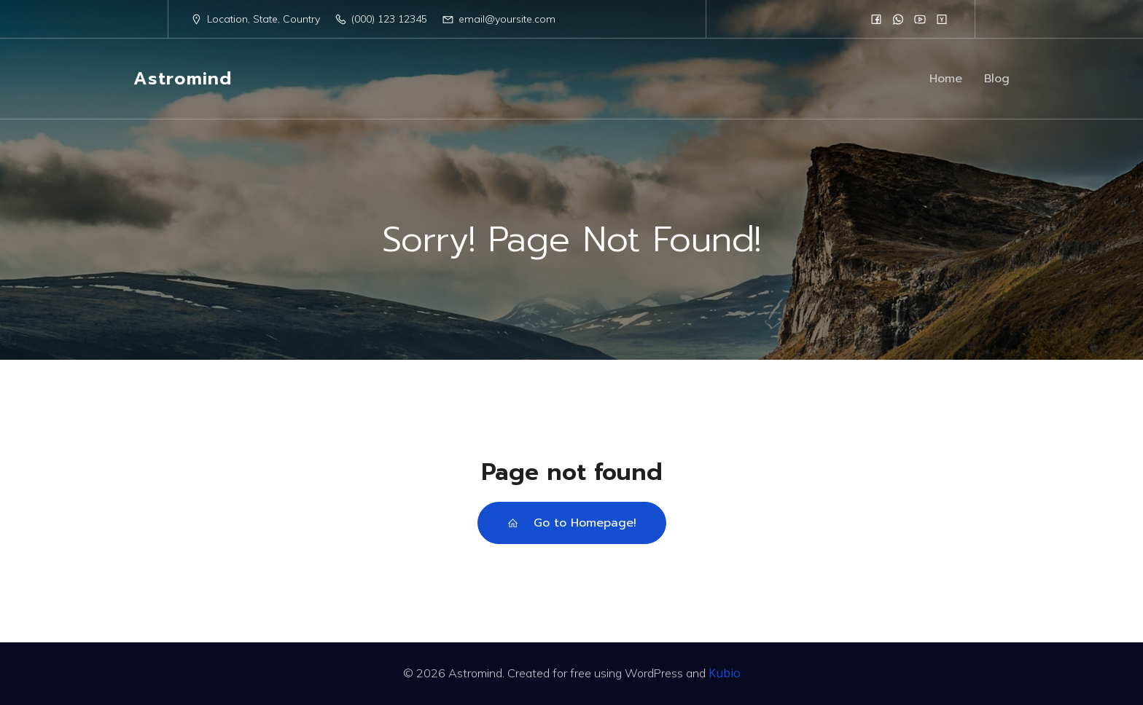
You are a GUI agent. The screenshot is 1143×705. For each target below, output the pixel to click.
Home (945, 78)
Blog (997, 78)
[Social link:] (876, 19)
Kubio (725, 673)
